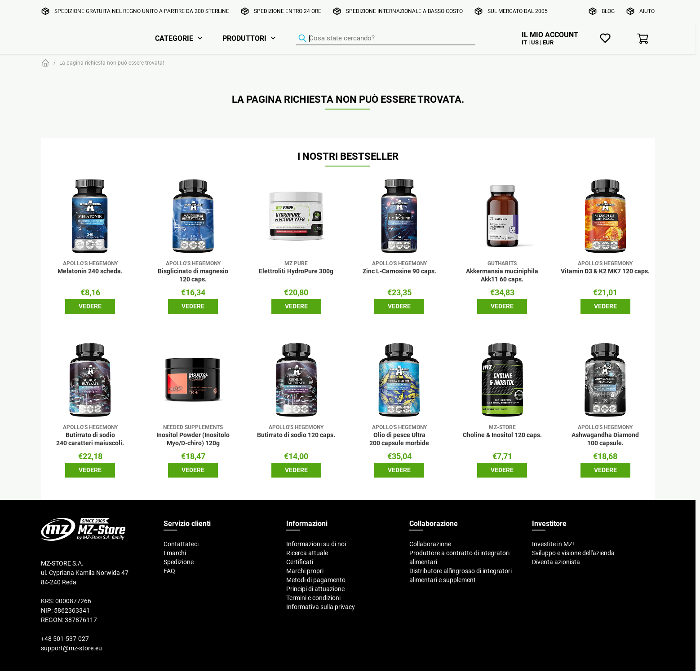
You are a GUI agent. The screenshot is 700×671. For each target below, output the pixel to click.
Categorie (174, 38)
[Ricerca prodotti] (385, 38)
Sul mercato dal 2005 (517, 11)
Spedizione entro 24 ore (287, 11)
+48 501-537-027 (65, 639)
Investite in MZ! (553, 544)
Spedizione (179, 562)
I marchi (175, 553)
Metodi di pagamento (316, 580)
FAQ (169, 571)
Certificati (299, 562)
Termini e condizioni (313, 598)
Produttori (244, 38)
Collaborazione (430, 544)
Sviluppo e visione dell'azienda (573, 553)
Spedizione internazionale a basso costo (404, 11)
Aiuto (647, 11)
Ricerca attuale (307, 553)
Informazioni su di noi (316, 544)
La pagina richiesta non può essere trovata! (111, 63)
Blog (608, 11)
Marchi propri (304, 571)
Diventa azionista (556, 562)
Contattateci (181, 544)
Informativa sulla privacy (320, 607)
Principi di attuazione (315, 589)
